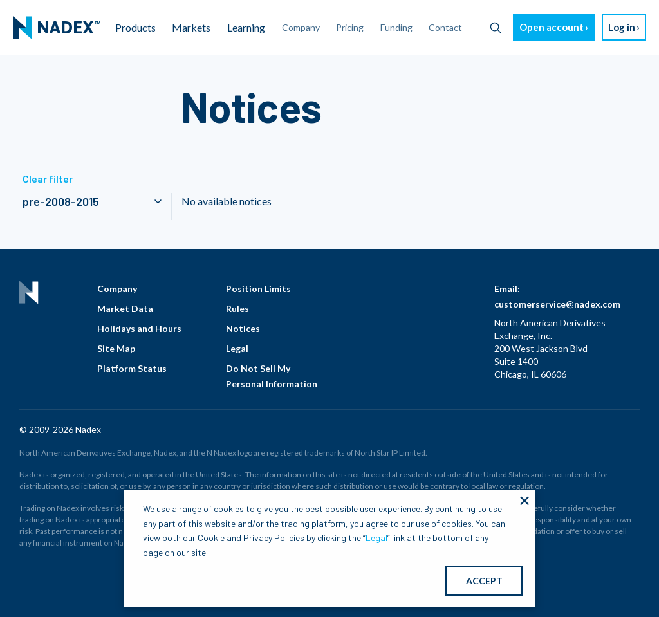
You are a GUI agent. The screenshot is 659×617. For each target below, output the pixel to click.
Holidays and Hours (139, 328)
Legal (237, 348)
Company (117, 288)
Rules (237, 308)
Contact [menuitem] (445, 27)
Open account (551, 27)
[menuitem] (56, 27)
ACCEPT (484, 580)
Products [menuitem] (135, 27)
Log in (621, 27)
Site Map (116, 348)
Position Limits (258, 288)
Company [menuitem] (301, 27)
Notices (243, 328)
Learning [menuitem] (246, 27)
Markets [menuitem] (191, 27)
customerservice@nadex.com (557, 304)
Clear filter (48, 178)
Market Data (125, 308)
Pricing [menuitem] (350, 27)
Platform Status (132, 368)
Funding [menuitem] (396, 27)
